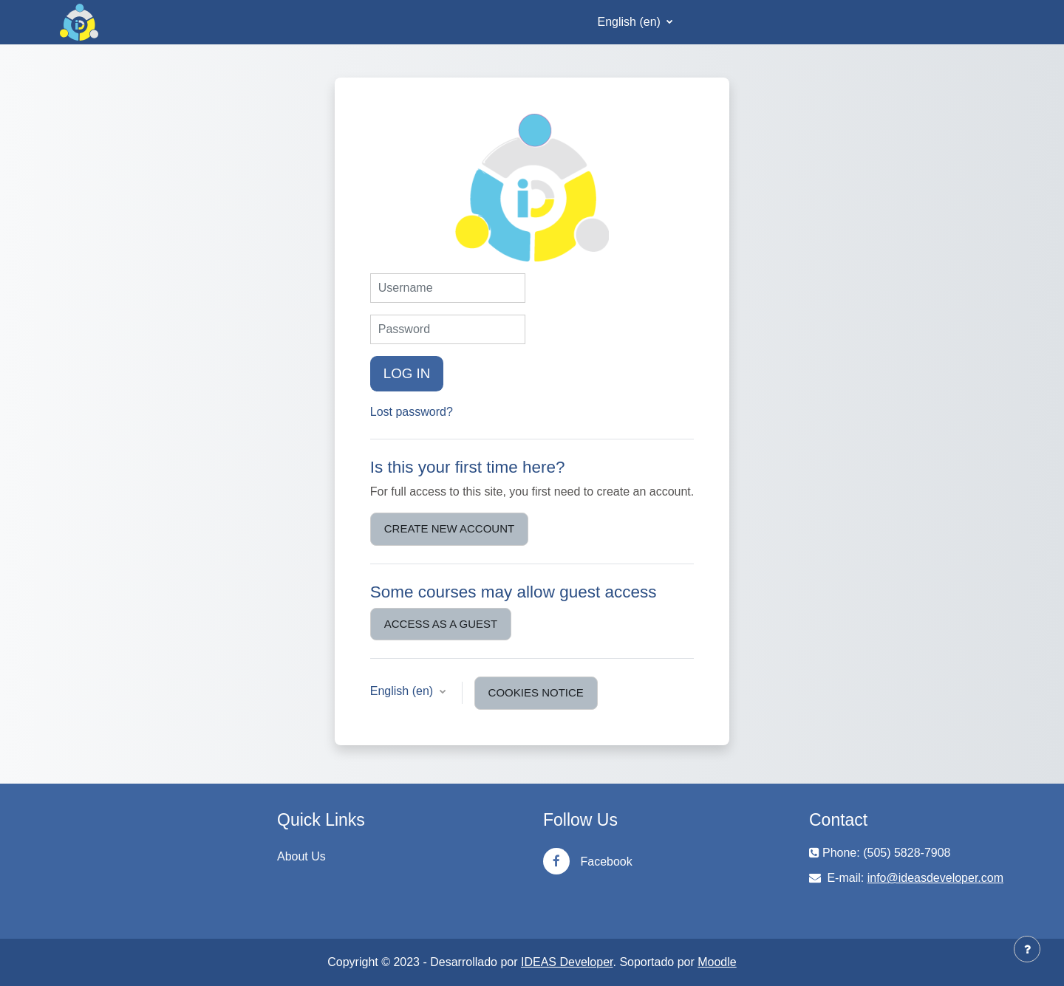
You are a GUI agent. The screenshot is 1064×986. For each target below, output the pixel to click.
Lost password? (411, 411)
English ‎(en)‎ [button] (403, 691)
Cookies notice (536, 692)
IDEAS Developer (567, 962)
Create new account (449, 528)
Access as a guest (440, 623)
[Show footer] (1027, 949)
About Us (301, 856)
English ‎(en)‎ (631, 22)
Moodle (717, 962)
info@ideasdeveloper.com (935, 878)
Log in (407, 373)
